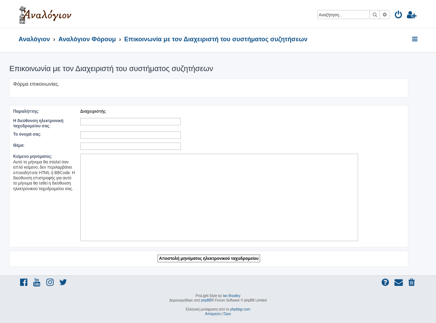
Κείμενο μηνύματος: (32, 156)
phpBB (206, 300)
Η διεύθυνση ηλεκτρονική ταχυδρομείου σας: (38, 123)
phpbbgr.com (240, 309)
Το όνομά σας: (27, 134)
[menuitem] (398, 15)
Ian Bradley (231, 296)
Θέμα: (19, 145)
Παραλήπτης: (26, 111)
